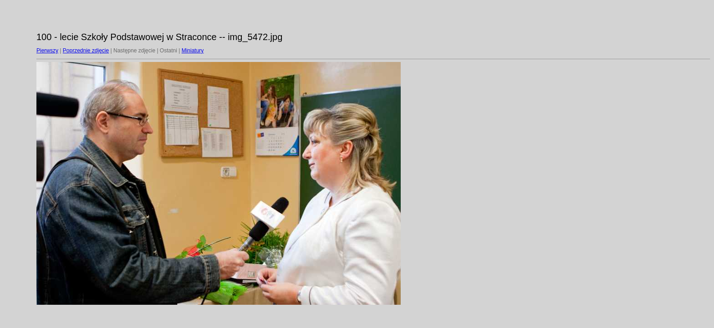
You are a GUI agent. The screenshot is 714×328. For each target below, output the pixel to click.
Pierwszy (47, 50)
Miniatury (193, 50)
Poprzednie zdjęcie (86, 50)
